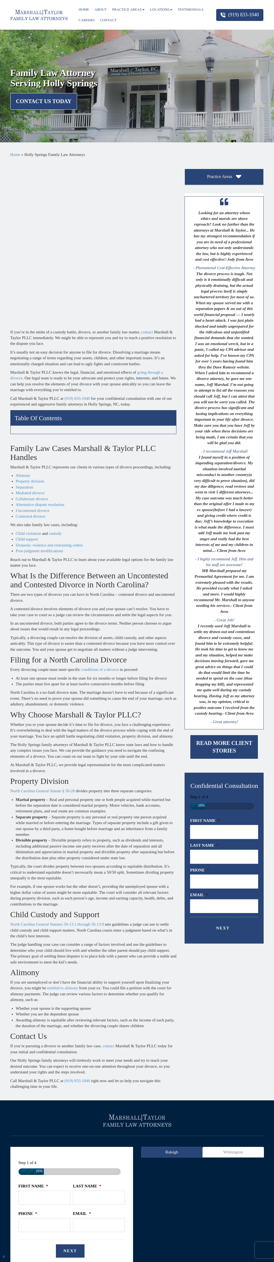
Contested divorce (31, 357)
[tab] (224, 177)
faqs (152, 1124)
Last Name (204, 845)
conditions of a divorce (100, 510)
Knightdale (150, 1141)
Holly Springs (123, 1141)
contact (147, 172)
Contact (108, 20)
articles (136, 1124)
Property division (30, 322)
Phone (199, 870)
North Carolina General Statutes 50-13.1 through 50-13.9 (57, 765)
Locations (161, 9)
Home (84, 9)
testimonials (113, 1124)
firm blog (240, 1124)
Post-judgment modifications (39, 391)
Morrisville (197, 1141)
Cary (54, 1141)
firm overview (54, 1124)
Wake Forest (244, 1141)
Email (199, 895)
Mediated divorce (30, 333)
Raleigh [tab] (171, 1003)
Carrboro (36, 1141)
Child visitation (28, 374)
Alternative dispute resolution (40, 345)
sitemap (218, 1124)
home (30, 1124)
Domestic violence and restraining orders (49, 385)
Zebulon (137, 1147)
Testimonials (191, 9)
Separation (24, 328)
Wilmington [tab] (233, 1003)
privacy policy (194, 1124)
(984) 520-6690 (179, 1201)
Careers (87, 20)
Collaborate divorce (32, 339)
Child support (27, 379)
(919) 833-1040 (240, 14)
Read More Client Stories (224, 747)
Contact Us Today (43, 101)
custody (55, 374)
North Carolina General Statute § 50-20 (42, 631)
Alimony (23, 316)
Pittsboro (220, 1141)
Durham (70, 1141)
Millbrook (173, 1141)
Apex (18, 1141)
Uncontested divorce (33, 351)
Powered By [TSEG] (136, 1253)
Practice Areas (128, 9)
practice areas (84, 1124)
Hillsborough (94, 1141)
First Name (205, 820)
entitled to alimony (62, 828)
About (101, 9)
